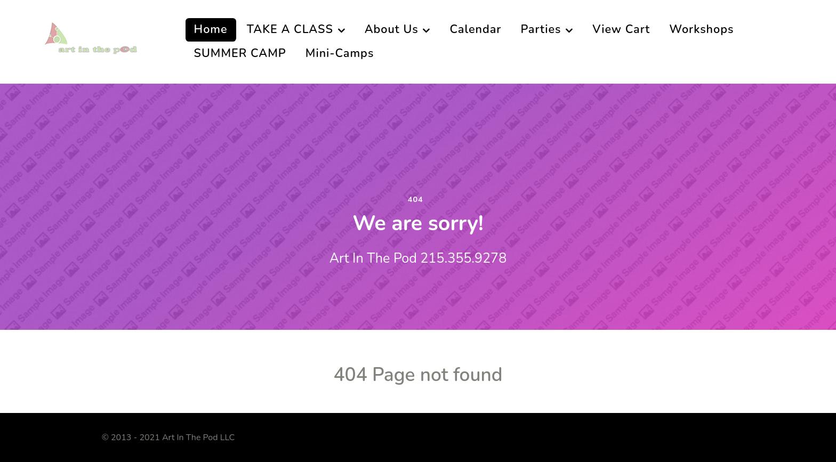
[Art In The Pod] (96, 41)
